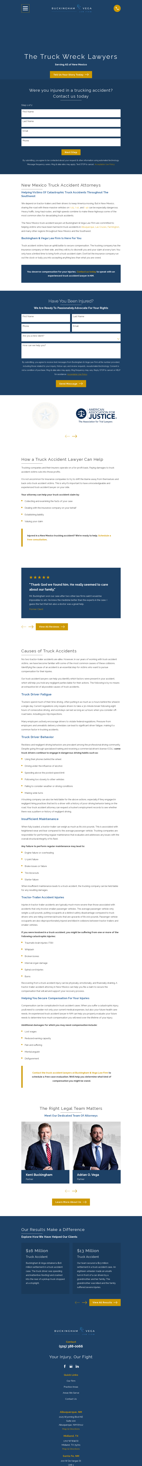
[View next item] (74, 436)
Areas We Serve (71, 1392)
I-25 (72, 207)
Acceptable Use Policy (105, 164)
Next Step (71, 152)
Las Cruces (100, 227)
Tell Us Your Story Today (71, 75)
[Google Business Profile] (71, 1366)
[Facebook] (64, 1366)
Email (25, 131)
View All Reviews (52, 627)
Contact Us (71, 1399)
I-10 (77, 207)
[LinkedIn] (77, 1366)
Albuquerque (87, 227)
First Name (28, 111)
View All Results (105, 1302)
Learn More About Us (71, 1202)
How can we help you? (34, 345)
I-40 (86, 207)
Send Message (71, 384)
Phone (26, 140)
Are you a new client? (33, 335)
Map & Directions (71, 1429)
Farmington (113, 227)
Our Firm (71, 1381)
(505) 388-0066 (71, 1346)
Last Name (28, 121)
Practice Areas (71, 1386)
